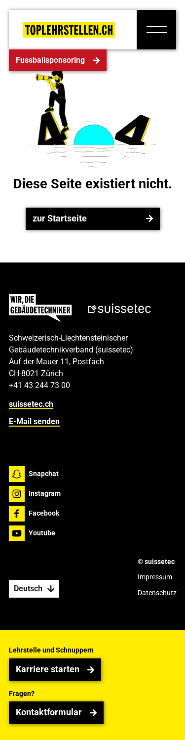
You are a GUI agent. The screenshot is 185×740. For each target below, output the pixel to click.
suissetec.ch (31, 404)
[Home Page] (69, 30)
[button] (156, 29)
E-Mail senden (34, 421)
